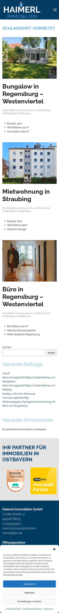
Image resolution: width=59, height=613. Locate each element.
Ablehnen (29, 592)
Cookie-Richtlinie (13, 609)
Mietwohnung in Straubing (26, 195)
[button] (54, 548)
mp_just (24, 110)
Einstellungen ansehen (30, 601)
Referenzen (25, 113)
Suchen (6, 347)
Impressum (48, 609)
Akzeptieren (29, 584)
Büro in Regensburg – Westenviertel (22, 297)
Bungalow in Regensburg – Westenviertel (22, 94)
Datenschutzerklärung (32, 609)
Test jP (6, 373)
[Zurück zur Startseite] (22, 9)
